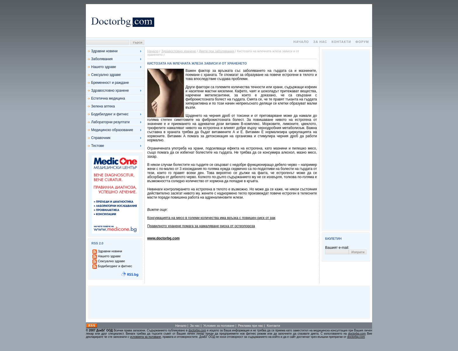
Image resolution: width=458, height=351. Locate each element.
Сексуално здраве (106, 75)
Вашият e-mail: (337, 248)
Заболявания (101, 59)
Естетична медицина (108, 98)
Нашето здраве (103, 67)
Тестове (97, 146)
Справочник (100, 138)
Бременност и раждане (110, 83)
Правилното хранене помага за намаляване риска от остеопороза (201, 226)
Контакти (341, 42)
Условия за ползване (219, 325)
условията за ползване (145, 336)
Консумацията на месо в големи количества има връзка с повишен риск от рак (211, 218)
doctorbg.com (197, 330)
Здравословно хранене (110, 90)
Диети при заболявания (216, 51)
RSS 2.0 (97, 243)
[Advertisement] (264, 21)
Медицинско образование (112, 130)
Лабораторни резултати (110, 122)
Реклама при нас (250, 325)
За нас (320, 42)
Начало (301, 42)
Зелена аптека (103, 106)
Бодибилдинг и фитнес (110, 114)
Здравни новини (104, 51)
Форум (362, 42)
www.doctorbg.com (163, 238)
